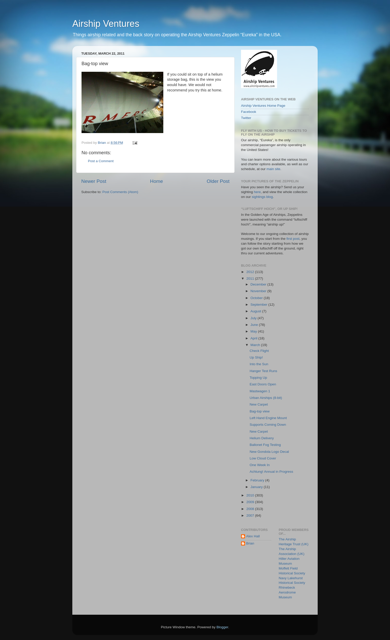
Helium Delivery (262, 438)
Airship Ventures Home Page (263, 106)
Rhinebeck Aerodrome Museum (287, 592)
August (256, 311)
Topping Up (258, 378)
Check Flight (259, 351)
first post (293, 239)
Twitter (246, 118)
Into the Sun (259, 364)
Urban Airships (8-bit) (266, 398)
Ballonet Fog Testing (265, 445)
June (254, 325)
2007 (250, 515)
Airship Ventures (105, 23)
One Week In (260, 465)
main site (273, 169)
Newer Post (93, 181)
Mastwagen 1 (260, 391)
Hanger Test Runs (263, 371)
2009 (250, 502)
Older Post (218, 181)
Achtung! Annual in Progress (271, 471)
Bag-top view (260, 411)
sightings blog (262, 197)
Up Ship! (256, 357)
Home (156, 181)
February (257, 480)
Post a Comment (101, 161)
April (254, 338)
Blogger (222, 627)
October (257, 298)
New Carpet (259, 404)
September (259, 304)
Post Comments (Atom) (120, 192)
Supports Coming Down (268, 424)
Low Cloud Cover (263, 458)
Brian (250, 543)
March (255, 345)
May (254, 331)
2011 (250, 278)
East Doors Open (263, 384)
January (257, 487)
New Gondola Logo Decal (269, 452)
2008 (250, 509)
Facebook (248, 112)
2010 (250, 495)
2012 (250, 272)
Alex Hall (253, 536)
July (254, 318)
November (258, 291)
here (257, 192)
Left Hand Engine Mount (268, 418)
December (258, 284)
